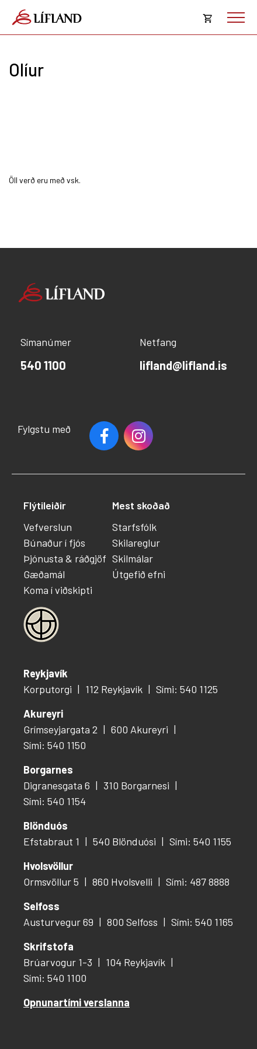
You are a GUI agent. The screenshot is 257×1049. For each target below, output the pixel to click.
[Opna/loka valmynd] (236, 17)
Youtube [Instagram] (138, 435)
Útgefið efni (138, 574)
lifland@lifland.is (183, 365)
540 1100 (43, 365)
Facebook (104, 435)
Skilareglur (136, 542)
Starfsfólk (134, 526)
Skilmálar (132, 558)
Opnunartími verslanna (76, 1002)
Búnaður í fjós (54, 542)
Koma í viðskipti (57, 589)
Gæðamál (44, 574)
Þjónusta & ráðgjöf (64, 558)
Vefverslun (47, 526)
